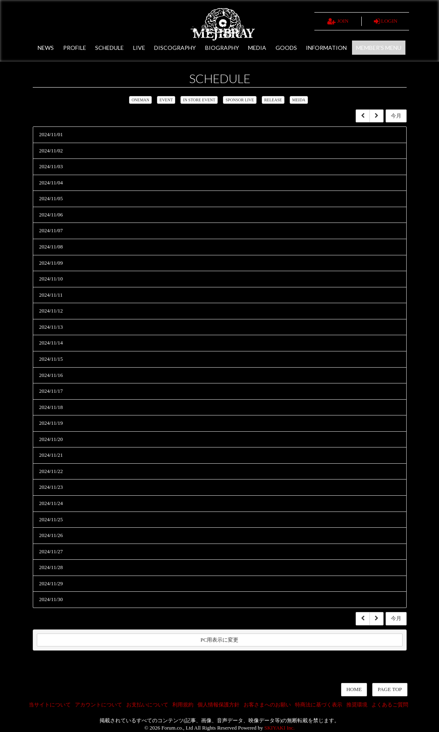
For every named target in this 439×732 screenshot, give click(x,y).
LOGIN (386, 21)
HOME (354, 689)
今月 (396, 116)
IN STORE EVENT (199, 100)
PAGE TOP (389, 689)
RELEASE (273, 100)
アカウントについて (98, 705)
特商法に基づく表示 (318, 705)
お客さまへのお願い (267, 705)
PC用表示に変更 (220, 640)
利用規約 (182, 705)
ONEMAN (140, 100)
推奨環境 (356, 705)
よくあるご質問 (389, 705)
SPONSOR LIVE (239, 100)
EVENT (166, 100)
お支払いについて (147, 705)
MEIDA (298, 100)
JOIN (337, 21)
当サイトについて (50, 705)
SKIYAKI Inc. (279, 728)
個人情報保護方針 (218, 705)
